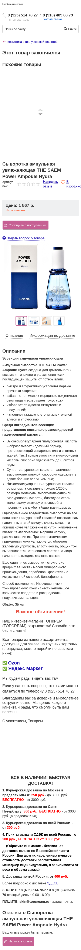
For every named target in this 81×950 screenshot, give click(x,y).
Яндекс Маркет (25, 668)
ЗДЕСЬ (52, 883)
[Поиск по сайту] (29, 29)
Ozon (14, 663)
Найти (70, 29)
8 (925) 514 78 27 (23, 15)
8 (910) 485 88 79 (58, 15)
